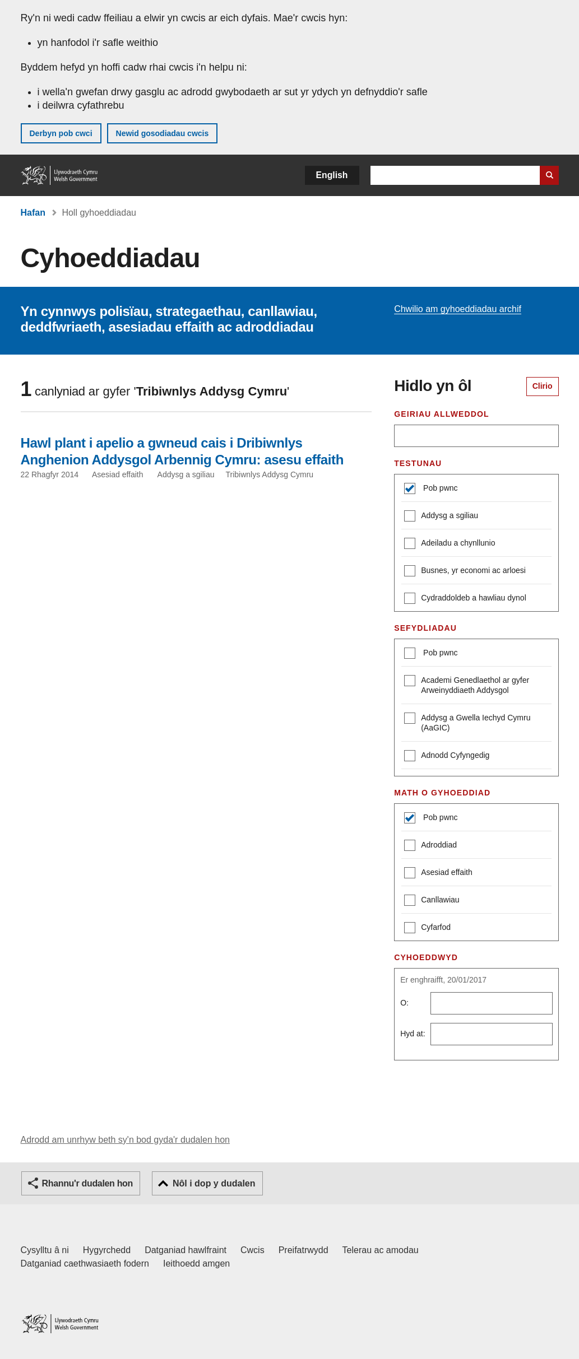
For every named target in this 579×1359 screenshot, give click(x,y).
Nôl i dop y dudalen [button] (214, 1183)
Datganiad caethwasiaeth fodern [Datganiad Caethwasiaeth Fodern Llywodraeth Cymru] (85, 1263)
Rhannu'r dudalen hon (87, 1183)
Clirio (542, 385)
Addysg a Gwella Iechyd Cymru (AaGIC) (467, 722)
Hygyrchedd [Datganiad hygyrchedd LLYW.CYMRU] (107, 1250)
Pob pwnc (439, 487)
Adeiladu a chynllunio (449, 544)
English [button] (332, 175)
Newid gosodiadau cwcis (162, 133)
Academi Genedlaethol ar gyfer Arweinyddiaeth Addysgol (466, 685)
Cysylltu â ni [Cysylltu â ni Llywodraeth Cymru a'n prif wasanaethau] (45, 1250)
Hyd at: (412, 1033)
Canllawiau (431, 901)
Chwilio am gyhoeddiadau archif (457, 309)
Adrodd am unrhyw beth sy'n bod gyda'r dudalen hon (125, 1139)
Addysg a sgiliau (441, 516)
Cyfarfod (427, 928)
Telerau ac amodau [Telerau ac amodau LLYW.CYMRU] (380, 1250)
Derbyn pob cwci (61, 133)
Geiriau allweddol (441, 413)
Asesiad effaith (438, 873)
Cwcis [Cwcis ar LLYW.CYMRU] (252, 1250)
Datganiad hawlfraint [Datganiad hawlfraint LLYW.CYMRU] (185, 1250)
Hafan (33, 212)
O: (404, 1002)
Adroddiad (430, 846)
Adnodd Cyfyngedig (446, 756)
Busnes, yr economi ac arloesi (465, 571)
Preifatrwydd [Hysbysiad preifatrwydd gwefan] (303, 1250)
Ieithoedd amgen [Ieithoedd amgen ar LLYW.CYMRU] (196, 1263)
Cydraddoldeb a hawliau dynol (465, 599)
